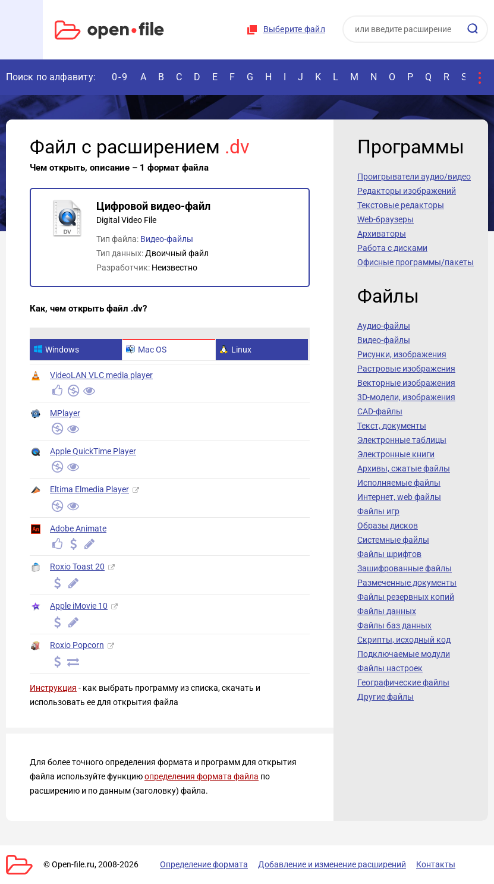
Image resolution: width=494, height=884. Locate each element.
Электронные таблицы (401, 440)
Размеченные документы (407, 582)
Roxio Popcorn (77, 645)
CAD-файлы (379, 411)
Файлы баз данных (394, 625)
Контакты (435, 864)
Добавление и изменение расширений (332, 864)
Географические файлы (403, 682)
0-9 (120, 77)
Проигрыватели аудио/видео (414, 176)
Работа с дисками (392, 248)
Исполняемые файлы (398, 482)
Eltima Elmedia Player (89, 489)
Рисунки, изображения (401, 354)
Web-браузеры (385, 219)
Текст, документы (391, 425)
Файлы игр (378, 511)
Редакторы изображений (406, 191)
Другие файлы (385, 696)
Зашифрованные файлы (404, 568)
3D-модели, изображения (406, 397)
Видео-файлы (166, 239)
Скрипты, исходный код (404, 639)
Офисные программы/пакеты (415, 262)
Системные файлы (393, 540)
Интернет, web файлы (399, 497)
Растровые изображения (406, 368)
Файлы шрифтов (389, 554)
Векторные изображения (406, 383)
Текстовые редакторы (400, 205)
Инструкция (53, 688)
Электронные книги (396, 454)
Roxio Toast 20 (77, 566)
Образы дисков (387, 525)
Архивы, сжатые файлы (403, 468)
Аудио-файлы (383, 326)
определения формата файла (201, 776)
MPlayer (65, 413)
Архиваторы (381, 233)
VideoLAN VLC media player (101, 375)
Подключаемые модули (403, 654)
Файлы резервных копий (405, 597)
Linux (235, 349)
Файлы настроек (390, 668)
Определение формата (204, 864)
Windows (56, 349)
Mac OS (146, 349)
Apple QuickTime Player (93, 451)
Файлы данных (386, 611)
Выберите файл (294, 29)
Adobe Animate (78, 528)
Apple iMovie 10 (79, 606)
